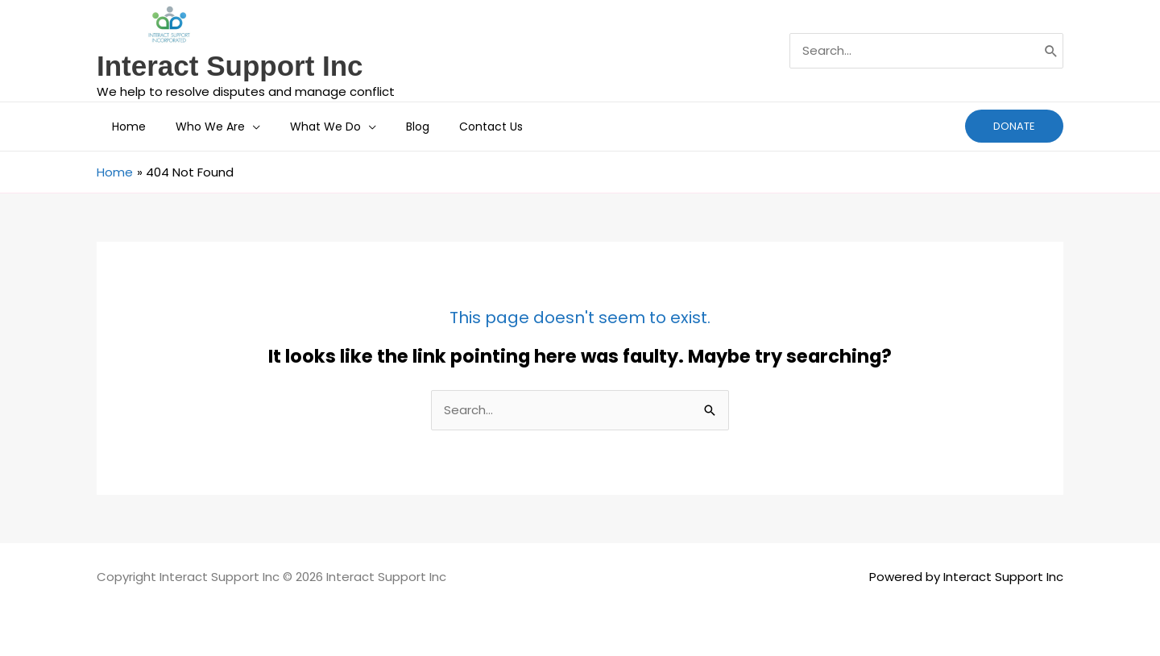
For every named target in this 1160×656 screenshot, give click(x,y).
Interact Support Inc (230, 65)
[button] (241, 126)
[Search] (1051, 51)
